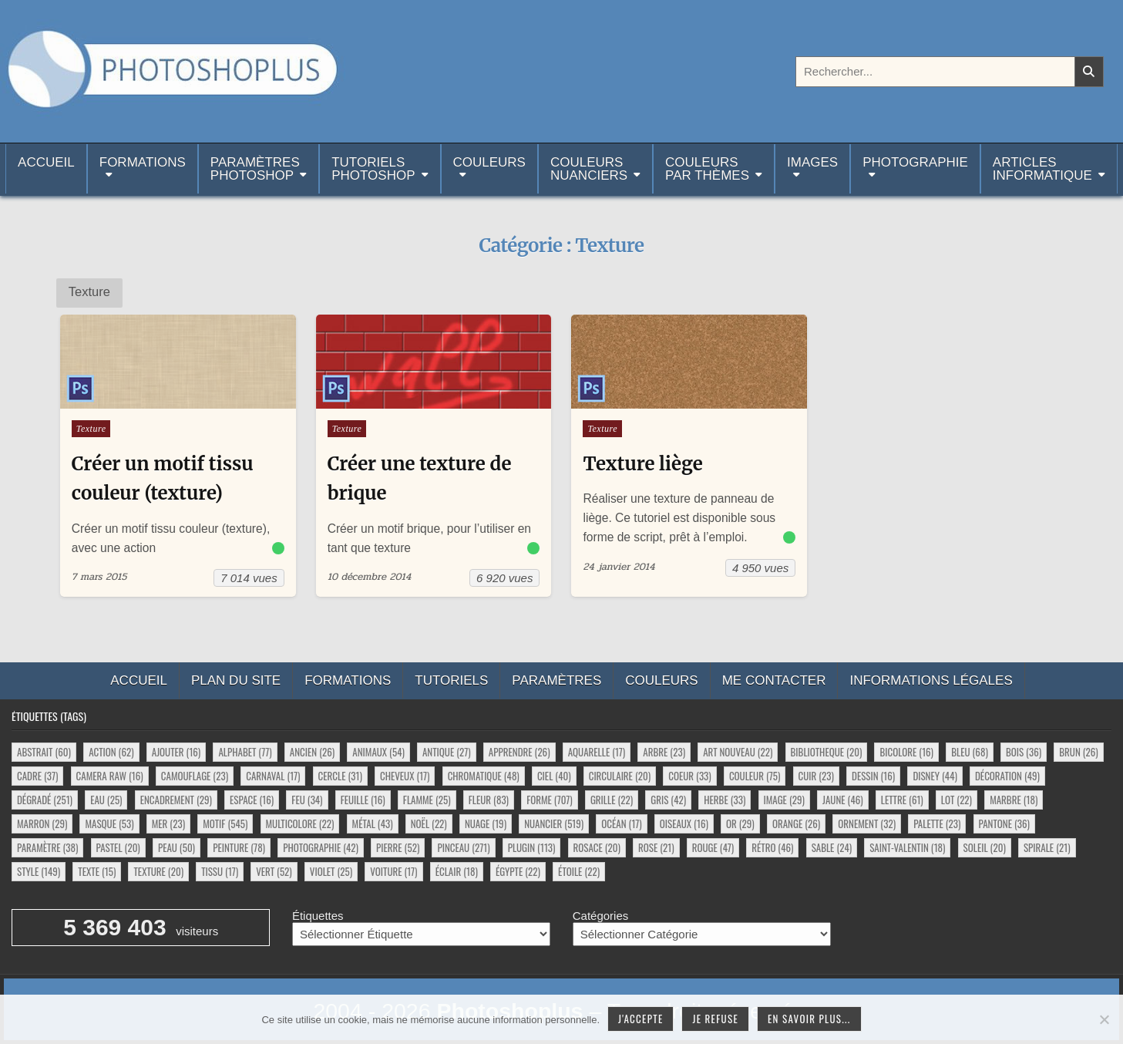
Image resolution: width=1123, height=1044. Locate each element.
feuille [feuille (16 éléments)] (363, 799)
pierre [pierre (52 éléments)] (397, 847)
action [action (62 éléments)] (111, 751)
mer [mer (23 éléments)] (168, 823)
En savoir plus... (809, 1018)
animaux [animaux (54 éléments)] (378, 751)
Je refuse (715, 1018)
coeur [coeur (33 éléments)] (689, 775)
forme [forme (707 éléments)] (549, 799)
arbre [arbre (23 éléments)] (664, 751)
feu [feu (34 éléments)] (306, 799)
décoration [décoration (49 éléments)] (1007, 775)
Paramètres (556, 680)
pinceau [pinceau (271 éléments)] (463, 847)
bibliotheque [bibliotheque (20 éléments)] (826, 751)
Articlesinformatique (1042, 169)
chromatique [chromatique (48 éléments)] (483, 775)
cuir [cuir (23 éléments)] (816, 775)
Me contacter (774, 680)
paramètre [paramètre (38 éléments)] (47, 847)
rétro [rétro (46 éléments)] (772, 847)
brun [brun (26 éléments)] (1078, 751)
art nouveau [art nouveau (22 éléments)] (737, 751)
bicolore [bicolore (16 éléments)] (906, 751)
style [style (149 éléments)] (38, 871)
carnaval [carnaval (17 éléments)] (273, 775)
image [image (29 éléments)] (784, 799)
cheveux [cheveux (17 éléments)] (404, 775)
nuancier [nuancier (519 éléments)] (553, 823)
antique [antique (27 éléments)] (446, 751)
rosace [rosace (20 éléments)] (596, 847)
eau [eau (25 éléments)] (106, 799)
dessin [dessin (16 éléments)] (873, 775)
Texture (91, 428)
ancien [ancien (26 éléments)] (312, 751)
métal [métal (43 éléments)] (372, 823)
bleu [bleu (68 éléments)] (969, 751)
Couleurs (489, 162)
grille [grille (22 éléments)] (611, 799)
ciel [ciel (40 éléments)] (554, 775)
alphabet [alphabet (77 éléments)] (244, 751)
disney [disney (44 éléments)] (935, 775)
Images (812, 162)
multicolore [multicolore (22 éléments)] (300, 823)
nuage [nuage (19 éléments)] (485, 823)
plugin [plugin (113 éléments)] (532, 847)
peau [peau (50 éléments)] (176, 847)
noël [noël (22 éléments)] (429, 823)
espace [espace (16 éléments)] (252, 799)
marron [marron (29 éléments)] (42, 823)
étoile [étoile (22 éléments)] (579, 871)
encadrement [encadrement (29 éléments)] (176, 799)
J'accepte (640, 1018)
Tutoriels (451, 680)
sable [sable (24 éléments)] (832, 847)
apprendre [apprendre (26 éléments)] (519, 751)
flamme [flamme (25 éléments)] (427, 799)
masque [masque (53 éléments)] (109, 823)
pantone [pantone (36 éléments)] (1004, 823)
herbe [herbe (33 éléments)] (724, 799)
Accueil (46, 169)
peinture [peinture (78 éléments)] (239, 847)
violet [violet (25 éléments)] (331, 871)
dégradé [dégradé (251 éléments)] (44, 799)
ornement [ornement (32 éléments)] (867, 823)
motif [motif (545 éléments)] (225, 823)
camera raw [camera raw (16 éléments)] (109, 775)
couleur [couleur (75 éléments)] (754, 775)
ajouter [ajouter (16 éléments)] (176, 751)
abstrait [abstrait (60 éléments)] (44, 751)
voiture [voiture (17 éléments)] (393, 871)
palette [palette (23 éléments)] (936, 823)
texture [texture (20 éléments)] (158, 871)
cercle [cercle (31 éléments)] (340, 775)
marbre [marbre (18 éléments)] (1013, 799)
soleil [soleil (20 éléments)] (984, 847)
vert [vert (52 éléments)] (273, 871)
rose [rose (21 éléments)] (656, 847)
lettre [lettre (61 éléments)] (902, 799)
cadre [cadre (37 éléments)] (37, 775)
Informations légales (930, 680)
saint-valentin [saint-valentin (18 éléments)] (907, 847)
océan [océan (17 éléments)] (621, 823)
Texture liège (642, 464)
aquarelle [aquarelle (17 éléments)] (597, 751)
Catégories (601, 915)
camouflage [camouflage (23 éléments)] (194, 775)
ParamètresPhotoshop (255, 169)
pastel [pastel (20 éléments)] (118, 847)
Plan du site (236, 680)
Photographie (915, 162)
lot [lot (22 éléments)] (956, 799)
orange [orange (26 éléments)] (796, 823)
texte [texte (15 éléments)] (97, 871)
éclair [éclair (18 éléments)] (456, 871)
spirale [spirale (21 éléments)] (1047, 847)
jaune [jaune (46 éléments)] (842, 799)
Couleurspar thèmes (707, 169)
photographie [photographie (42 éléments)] (320, 847)
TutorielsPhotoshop (373, 169)
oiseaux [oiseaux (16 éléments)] (684, 823)
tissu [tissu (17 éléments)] (219, 871)
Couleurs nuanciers (588, 169)
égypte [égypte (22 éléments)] (518, 871)
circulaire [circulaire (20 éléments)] (620, 775)
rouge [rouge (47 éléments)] (713, 847)
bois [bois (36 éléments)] (1023, 751)
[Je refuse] (1103, 1019)
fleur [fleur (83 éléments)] (489, 799)
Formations (142, 162)
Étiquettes (318, 915)
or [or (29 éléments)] (740, 823)
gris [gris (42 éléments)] (668, 799)
